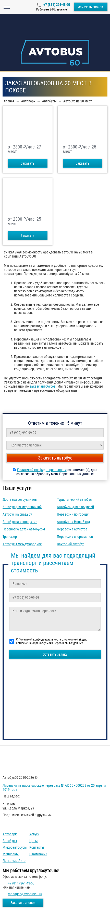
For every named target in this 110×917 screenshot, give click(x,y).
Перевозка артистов (72, 529)
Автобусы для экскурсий (75, 507)
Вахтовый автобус (70, 544)
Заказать (27, 163)
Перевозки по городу (73, 514)
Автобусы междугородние (22, 544)
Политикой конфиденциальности (42, 470)
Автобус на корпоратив (20, 522)
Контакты (36, 847)
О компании (38, 854)
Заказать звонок (90, 7)
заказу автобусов (43, 386)
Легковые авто (14, 861)
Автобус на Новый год (73, 522)
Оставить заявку (55, 654)
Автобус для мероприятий (22, 507)
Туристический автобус (74, 499)
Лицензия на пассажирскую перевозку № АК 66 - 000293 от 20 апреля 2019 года (54, 787)
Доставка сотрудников (20, 499)
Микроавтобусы (15, 847)
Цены (33, 841)
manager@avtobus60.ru (25, 894)
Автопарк (10, 834)
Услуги (34, 834)
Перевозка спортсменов (75, 537)
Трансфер (10, 537)
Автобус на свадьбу (17, 514)
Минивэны (11, 854)
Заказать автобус (55, 458)
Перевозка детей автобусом (24, 529)
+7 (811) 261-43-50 (56, 5)
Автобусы (10, 841)
